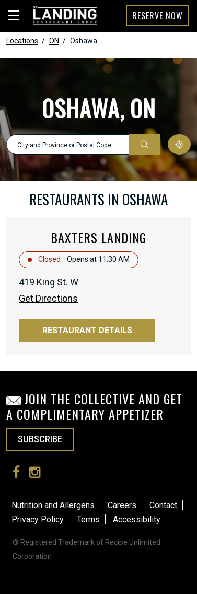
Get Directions (48, 298)
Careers (122, 505)
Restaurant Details (87, 330)
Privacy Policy (37, 519)
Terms (88, 519)
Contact (163, 505)
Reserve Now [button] (157, 15)
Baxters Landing (98, 237)
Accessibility (136, 519)
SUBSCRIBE (40, 439)
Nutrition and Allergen (50, 505)
